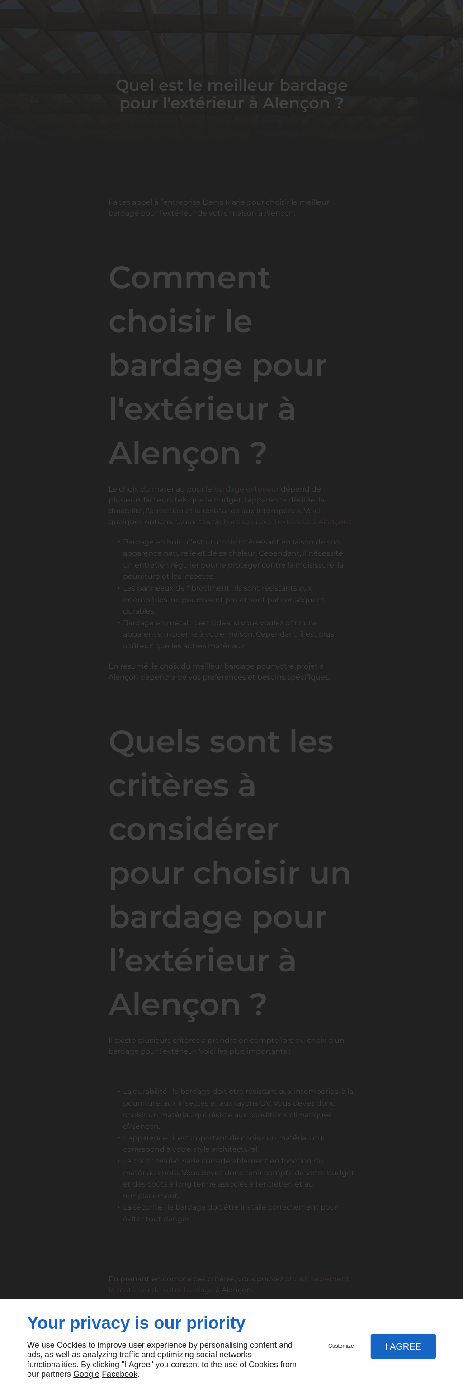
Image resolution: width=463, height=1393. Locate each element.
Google (86, 1374)
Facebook (119, 1374)
